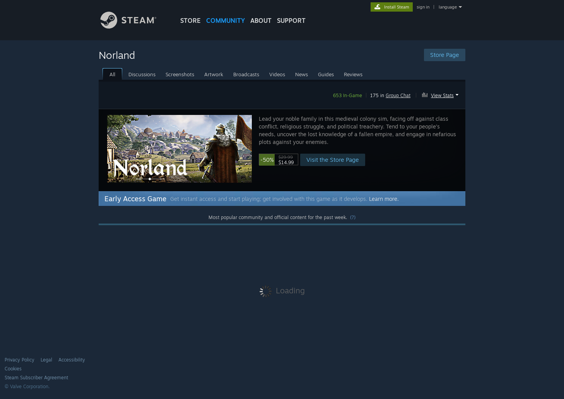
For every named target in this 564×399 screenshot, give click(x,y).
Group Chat (398, 95)
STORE (190, 20)
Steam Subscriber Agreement (36, 377)
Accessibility (71, 360)
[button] (441, 94)
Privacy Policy (19, 360)
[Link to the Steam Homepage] (134, 26)
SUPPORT (291, 20)
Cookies (13, 369)
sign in (423, 7)
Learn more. (384, 198)
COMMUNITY (225, 20)
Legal (46, 360)
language (448, 7)
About (261, 20)
